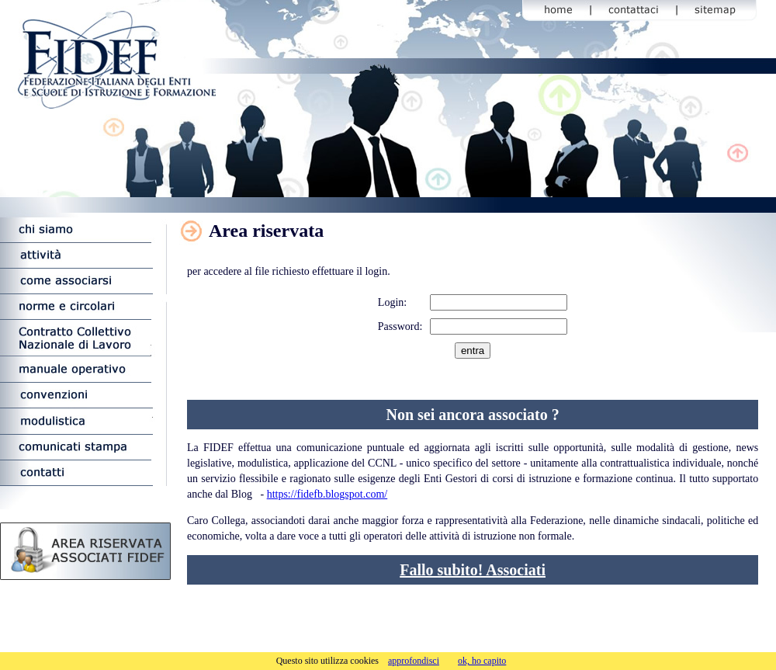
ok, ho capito (482, 660)
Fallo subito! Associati (473, 569)
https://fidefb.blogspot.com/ (327, 494)
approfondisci (413, 660)
